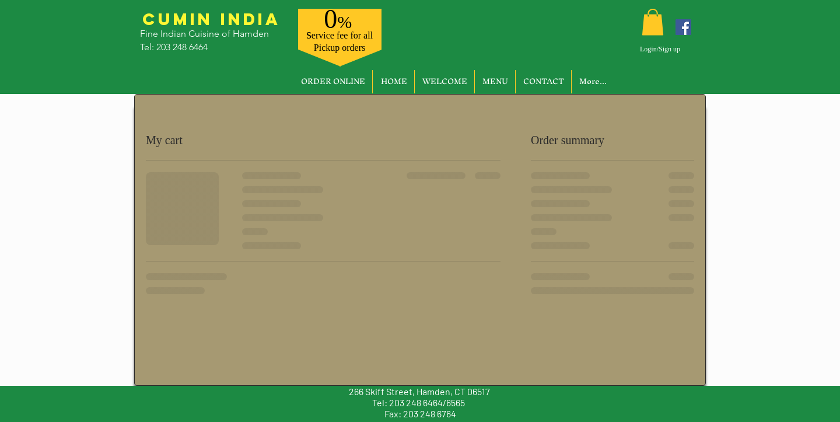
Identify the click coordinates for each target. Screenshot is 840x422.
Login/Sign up (660, 49)
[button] (653, 22)
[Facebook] (683, 27)
